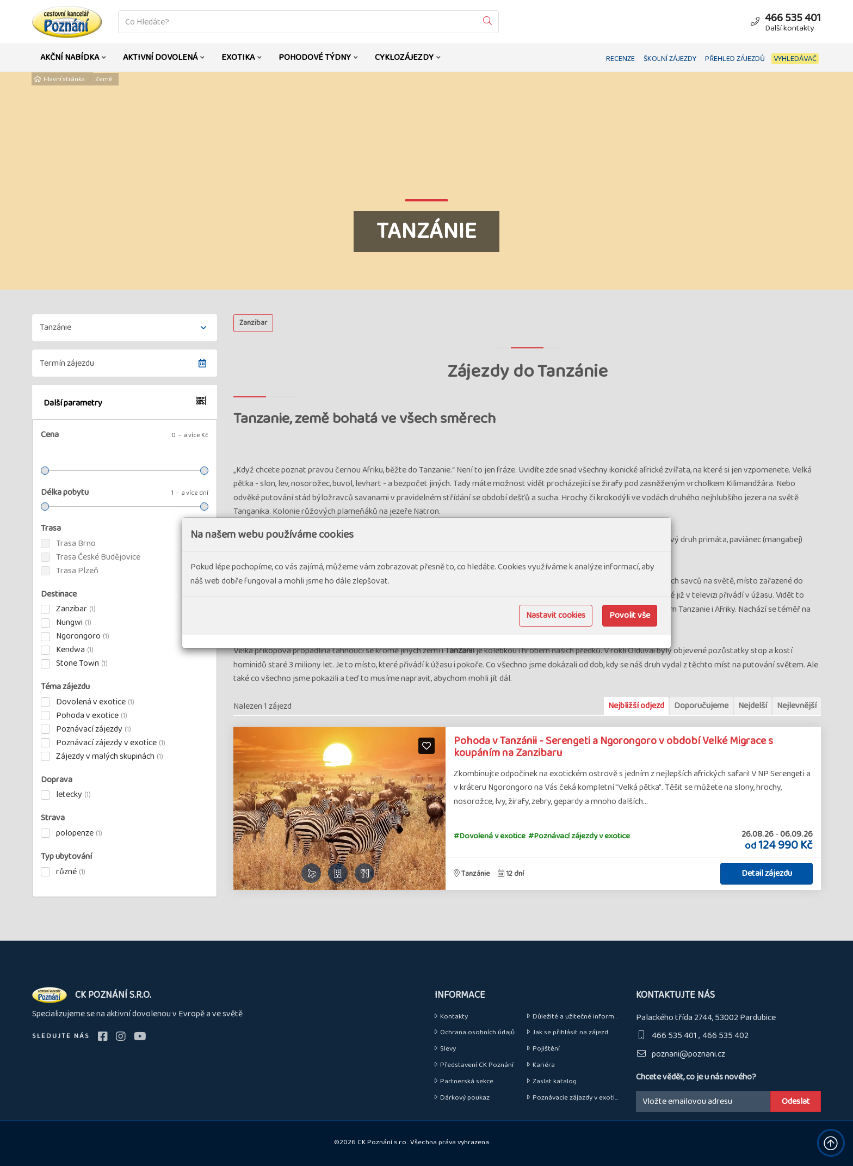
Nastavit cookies (555, 615)
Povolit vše (629, 615)
